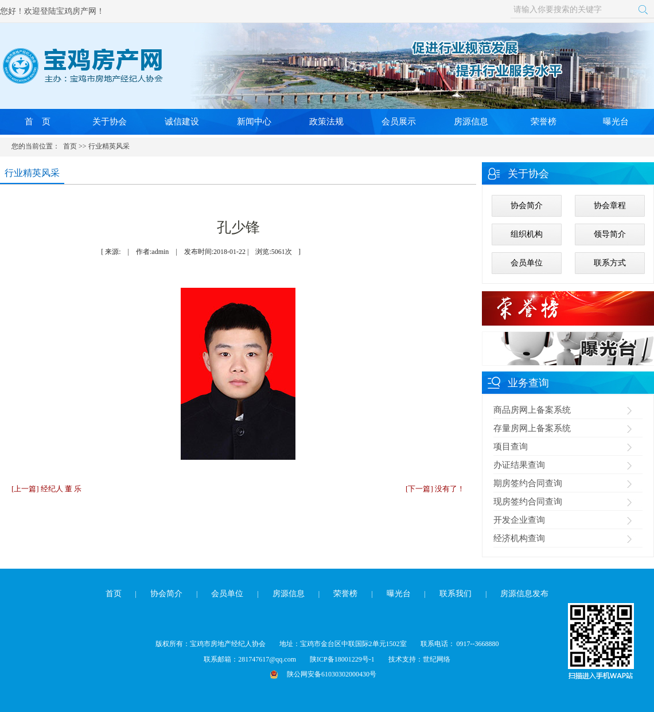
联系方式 (610, 263)
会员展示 (399, 121)
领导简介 (610, 234)
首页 (70, 146)
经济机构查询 (519, 538)
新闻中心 (254, 121)
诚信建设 (182, 121)
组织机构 (527, 234)
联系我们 (455, 593)
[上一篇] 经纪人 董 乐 (46, 488)
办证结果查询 (519, 465)
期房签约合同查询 (527, 483)
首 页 (37, 121)
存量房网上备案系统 (532, 428)
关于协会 (109, 121)
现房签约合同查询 (527, 501)
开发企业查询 (519, 520)
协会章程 (610, 205)
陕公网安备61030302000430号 (331, 674)
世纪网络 (436, 659)
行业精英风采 (109, 146)
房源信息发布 (524, 593)
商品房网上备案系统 (532, 409)
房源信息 (471, 121)
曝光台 (616, 121)
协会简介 (527, 205)
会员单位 (527, 263)
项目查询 (510, 446)
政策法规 (326, 121)
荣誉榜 (543, 121)
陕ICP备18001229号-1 (342, 659)
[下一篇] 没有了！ (435, 488)
